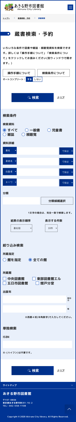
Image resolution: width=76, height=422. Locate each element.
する (29, 79)
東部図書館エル (48, 278)
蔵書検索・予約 (24, 18)
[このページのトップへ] (69, 409)
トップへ (6, 18)
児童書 (56, 130)
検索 (33, 97)
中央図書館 (15, 278)
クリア (61, 97)
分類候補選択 (57, 201)
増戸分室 (46, 283)
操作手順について (19, 73)
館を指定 (13, 259)
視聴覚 (30, 134)
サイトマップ (38, 385)
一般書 (33, 130)
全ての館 (39, 259)
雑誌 (9, 134)
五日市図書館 (17, 283)
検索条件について (53, 73)
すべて (11, 130)
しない (37, 79)
